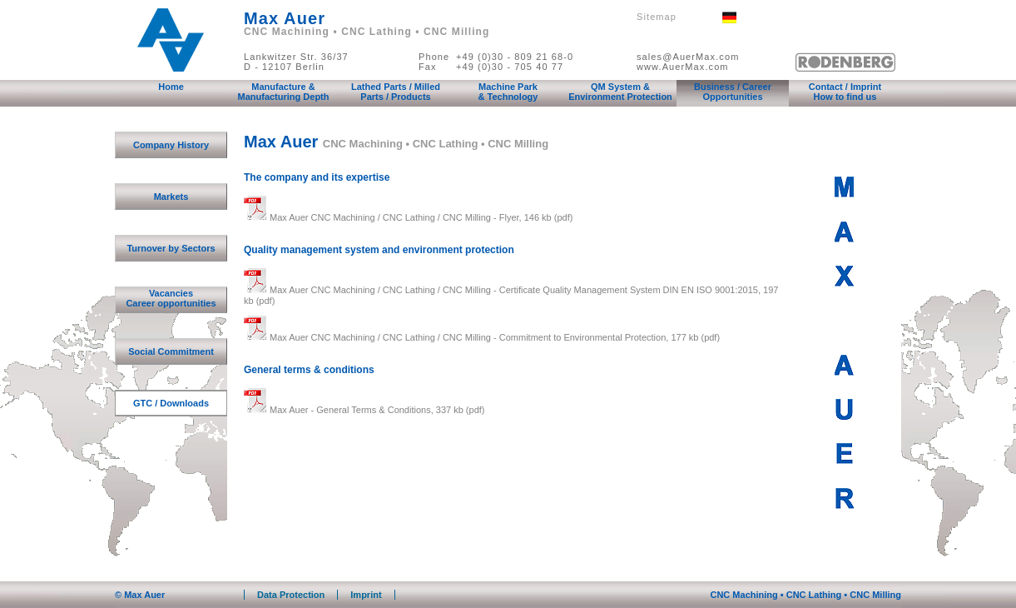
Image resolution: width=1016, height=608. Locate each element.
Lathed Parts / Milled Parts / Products (395, 92)
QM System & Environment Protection (620, 92)
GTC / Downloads (171, 403)
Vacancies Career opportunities (171, 298)
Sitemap (657, 17)
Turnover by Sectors (170, 248)
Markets (171, 197)
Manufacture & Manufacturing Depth (284, 92)
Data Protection (291, 595)
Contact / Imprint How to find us (845, 92)
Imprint (365, 595)
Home (171, 87)
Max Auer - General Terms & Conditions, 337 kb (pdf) (364, 410)
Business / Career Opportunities (732, 92)
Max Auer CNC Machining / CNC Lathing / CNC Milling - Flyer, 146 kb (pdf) (408, 217)
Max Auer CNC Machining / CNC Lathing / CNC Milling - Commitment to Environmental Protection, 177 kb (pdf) (482, 337)
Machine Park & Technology (508, 92)
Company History (171, 145)
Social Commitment (171, 351)
